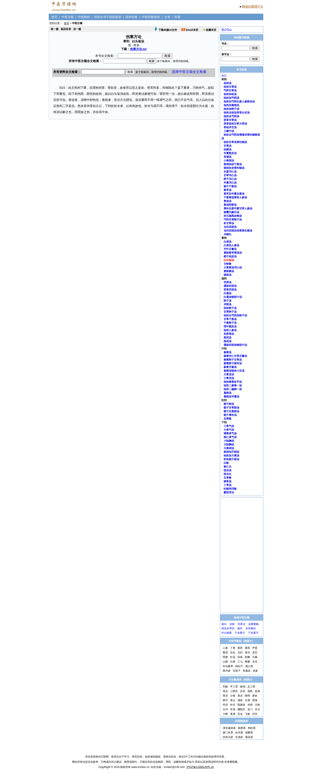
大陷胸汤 (229, 444)
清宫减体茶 (229, 728)
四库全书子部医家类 (107, 17)
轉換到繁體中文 (252, 6)
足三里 (251, 686)
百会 (240, 713)
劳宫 (225, 704)
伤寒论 (241, 624)
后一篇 (77, 29)
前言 (224, 75)
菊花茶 (249, 737)
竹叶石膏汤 (230, 249)
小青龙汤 (229, 378)
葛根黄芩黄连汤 (233, 252)
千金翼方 (253, 632)
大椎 (225, 713)
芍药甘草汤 (230, 90)
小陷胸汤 (229, 440)
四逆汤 (227, 282)
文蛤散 (227, 263)
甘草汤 (227, 145)
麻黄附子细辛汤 (233, 363)
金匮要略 (253, 624)
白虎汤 (227, 241)
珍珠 (240, 657)
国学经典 (131, 17)
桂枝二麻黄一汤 (233, 385)
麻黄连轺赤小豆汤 (234, 370)
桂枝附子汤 (230, 308)
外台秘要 (226, 632)
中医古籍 (68, 17)
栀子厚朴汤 (230, 415)
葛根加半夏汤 (231, 396)
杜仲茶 (239, 732)
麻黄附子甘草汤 (233, 359)
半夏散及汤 (230, 153)
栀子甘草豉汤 (231, 407)
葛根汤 (227, 392)
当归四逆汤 (230, 226)
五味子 (236, 670)
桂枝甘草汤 (230, 86)
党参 (255, 670)
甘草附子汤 (230, 311)
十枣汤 (227, 485)
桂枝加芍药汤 (231, 97)
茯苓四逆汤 (230, 289)
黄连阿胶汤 (230, 204)
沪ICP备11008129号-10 (200, 767)
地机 (250, 691)
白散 (226, 462)
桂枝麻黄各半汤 (233, 381)
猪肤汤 (227, 274)
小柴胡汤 (229, 160)
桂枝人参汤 (230, 330)
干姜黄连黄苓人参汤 (235, 197)
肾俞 (254, 695)
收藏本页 (209, 29)
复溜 (232, 713)
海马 (247, 652)
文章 (167, 17)
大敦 (257, 704)
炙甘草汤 (229, 223)
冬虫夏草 (228, 666)
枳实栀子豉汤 (231, 459)
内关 (254, 713)
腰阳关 (241, 709)
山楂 (225, 661)
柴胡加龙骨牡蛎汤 (234, 167)
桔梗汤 (227, 149)
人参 (225, 647)
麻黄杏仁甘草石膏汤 (235, 355)
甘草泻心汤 (230, 175)
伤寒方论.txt (138, 49)
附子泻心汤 (230, 178)
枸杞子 (239, 666)
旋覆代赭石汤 (231, 212)
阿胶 (225, 657)
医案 (177, 17)
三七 (240, 661)
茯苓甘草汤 (230, 119)
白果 (232, 661)
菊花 (225, 652)
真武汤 (227, 337)
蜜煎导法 (229, 492)
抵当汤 (227, 470)
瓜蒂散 (227, 418)
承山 (232, 700)
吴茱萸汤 (229, 333)
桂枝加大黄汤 (231, 455)
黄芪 (240, 647)
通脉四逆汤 (230, 285)
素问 (224, 624)
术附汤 (227, 304)
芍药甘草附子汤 (233, 219)
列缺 (225, 686)
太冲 (225, 709)
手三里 (234, 686)
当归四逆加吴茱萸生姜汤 (238, 230)
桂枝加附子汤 (231, 108)
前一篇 (54, 29)
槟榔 (247, 657)
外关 (232, 704)
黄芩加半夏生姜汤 (234, 193)
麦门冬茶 (228, 732)
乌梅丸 (227, 234)
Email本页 (189, 29)
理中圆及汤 (230, 326)
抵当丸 (227, 474)
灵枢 (232, 624)
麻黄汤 (227, 352)
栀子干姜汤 (230, 186)
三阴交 (234, 691)
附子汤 (227, 300)
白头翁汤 (229, 260)
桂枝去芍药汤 (231, 116)
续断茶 (249, 732)
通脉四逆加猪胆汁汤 (235, 344)
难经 (239, 628)
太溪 (247, 700)
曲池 (242, 686)
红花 (232, 657)
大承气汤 (229, 429)
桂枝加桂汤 (230, 94)
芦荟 (254, 647)
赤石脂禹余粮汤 (233, 215)
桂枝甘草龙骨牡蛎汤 (235, 142)
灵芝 (254, 652)
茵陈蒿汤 (229, 271)
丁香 (232, 647)
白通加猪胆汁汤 (233, 296)
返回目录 (66, 29)
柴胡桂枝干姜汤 (233, 164)
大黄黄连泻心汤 (233, 267)
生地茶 (239, 737)
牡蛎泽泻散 (230, 488)
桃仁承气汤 (230, 437)
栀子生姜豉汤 (231, 411)
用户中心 (226, 29)
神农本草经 (227, 628)
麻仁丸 (227, 466)
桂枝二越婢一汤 (233, 389)
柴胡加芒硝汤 (231, 451)
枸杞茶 (252, 728)
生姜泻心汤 (230, 171)
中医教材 (84, 17)
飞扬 (247, 713)
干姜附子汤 (230, 322)
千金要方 (240, 632)
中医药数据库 (151, 17)
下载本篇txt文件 (165, 29)
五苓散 (227, 477)
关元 (257, 709)
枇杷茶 (242, 728)
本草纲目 (250, 628)
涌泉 (240, 700)
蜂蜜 (247, 661)
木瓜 (254, 661)
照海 (254, 700)
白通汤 (227, 293)
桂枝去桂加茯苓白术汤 (237, 112)
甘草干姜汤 (230, 319)
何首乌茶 (228, 737)
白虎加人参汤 (231, 245)
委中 (225, 700)
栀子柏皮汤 (230, 256)
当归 (240, 652)
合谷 (242, 691)
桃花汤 (227, 341)
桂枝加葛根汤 (231, 105)
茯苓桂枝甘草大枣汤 (235, 123)
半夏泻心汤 (230, 182)
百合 (232, 652)
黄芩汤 (227, 190)
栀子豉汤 (229, 403)
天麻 (254, 657)
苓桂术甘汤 (230, 127)
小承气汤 (229, 426)
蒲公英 (249, 666)
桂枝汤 (227, 83)
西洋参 (227, 670)
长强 (232, 709)
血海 (257, 691)
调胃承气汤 (230, 433)
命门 (250, 709)
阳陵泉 (241, 704)
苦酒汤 (227, 156)
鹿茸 (247, 647)
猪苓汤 (227, 481)
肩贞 (240, 695)
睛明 (247, 695)
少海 (232, 695)
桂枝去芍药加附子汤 (235, 315)
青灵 (225, 695)
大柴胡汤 (229, 448)
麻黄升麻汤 (230, 367)
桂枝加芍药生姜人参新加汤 (239, 101)
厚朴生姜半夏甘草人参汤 (238, 208)
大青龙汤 (229, 374)
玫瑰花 (246, 670)
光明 (250, 704)
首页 (54, 17)
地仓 (225, 691)
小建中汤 (229, 131)
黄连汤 (227, 201)
